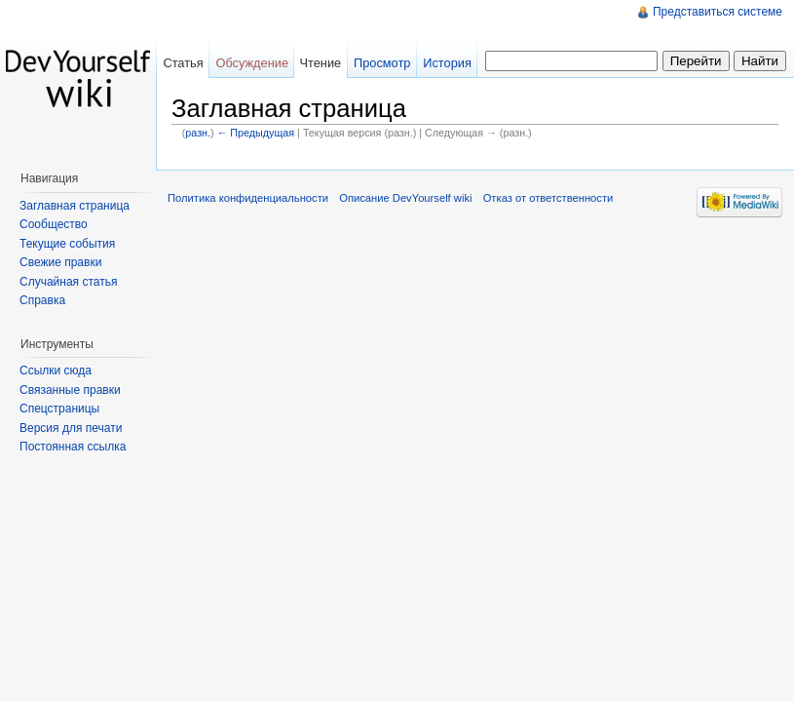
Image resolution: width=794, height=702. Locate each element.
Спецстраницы (59, 408)
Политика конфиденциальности (248, 198)
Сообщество (53, 224)
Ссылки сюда (55, 370)
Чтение (320, 63)
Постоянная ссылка (72, 446)
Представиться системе (717, 12)
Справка (42, 300)
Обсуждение (251, 63)
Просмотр (382, 63)
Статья (183, 63)
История (447, 63)
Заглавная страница (74, 206)
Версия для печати (70, 428)
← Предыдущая (255, 132)
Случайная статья (68, 282)
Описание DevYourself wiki (405, 198)
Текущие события (67, 244)
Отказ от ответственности (548, 198)
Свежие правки (60, 262)
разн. (197, 132)
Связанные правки (70, 390)
